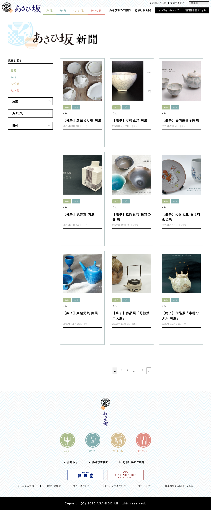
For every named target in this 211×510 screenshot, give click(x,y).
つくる (15, 83)
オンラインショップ (168, 10)
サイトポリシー (81, 486)
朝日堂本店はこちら (195, 10)
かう (13, 77)
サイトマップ (145, 486)
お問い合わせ (159, 3)
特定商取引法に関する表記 (179, 486)
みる (13, 70)
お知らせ (72, 462)
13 (142, 370)
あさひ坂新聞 (143, 10)
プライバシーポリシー (114, 486)
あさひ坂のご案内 (120, 10)
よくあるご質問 (26, 486)
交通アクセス (177, 3)
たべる (15, 90)
